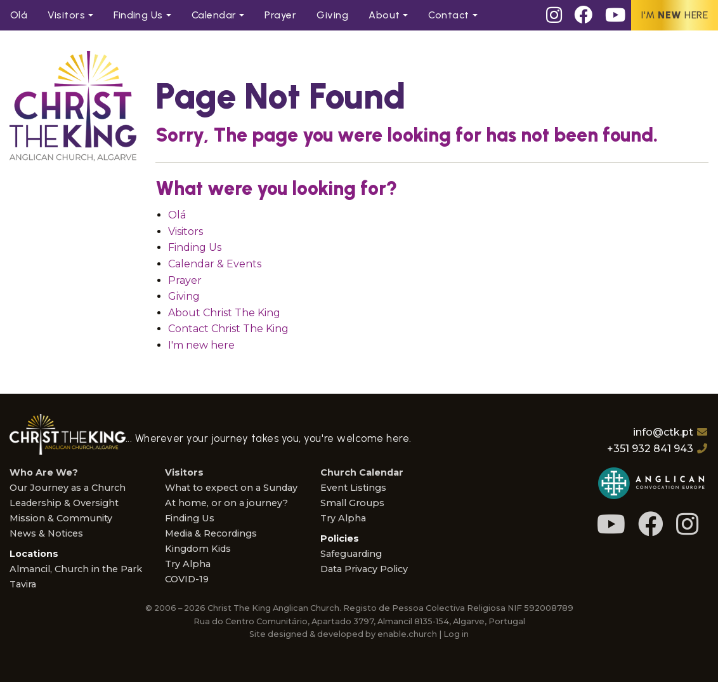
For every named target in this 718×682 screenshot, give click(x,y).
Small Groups (352, 503)
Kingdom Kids (198, 548)
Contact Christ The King (228, 329)
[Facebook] (583, 15)
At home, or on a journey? (226, 503)
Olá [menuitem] (18, 15)
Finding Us (194, 247)
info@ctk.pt (663, 432)
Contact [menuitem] (448, 15)
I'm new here (201, 345)
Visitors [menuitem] (66, 15)
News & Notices (46, 533)
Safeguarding (351, 553)
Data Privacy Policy (364, 569)
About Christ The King (224, 313)
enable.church (407, 634)
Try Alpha (188, 564)
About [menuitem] (384, 15)
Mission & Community (61, 518)
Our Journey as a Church (68, 487)
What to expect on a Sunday (231, 487)
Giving (184, 296)
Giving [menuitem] (332, 15)
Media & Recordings (211, 533)
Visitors (185, 231)
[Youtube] (615, 15)
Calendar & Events (214, 264)
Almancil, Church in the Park (76, 569)
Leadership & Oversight (64, 503)
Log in (456, 634)
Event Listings (353, 487)
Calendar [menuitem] (214, 15)
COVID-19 (187, 579)
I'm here (674, 15)
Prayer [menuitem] (280, 15)
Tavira (23, 584)
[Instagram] (554, 15)
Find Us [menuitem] (138, 15)
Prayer (185, 280)
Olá (177, 215)
